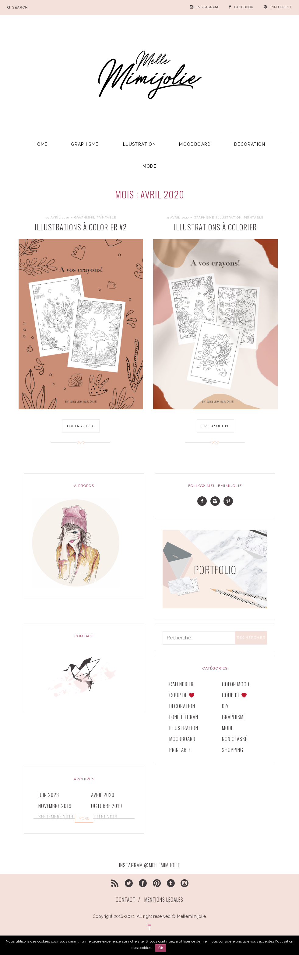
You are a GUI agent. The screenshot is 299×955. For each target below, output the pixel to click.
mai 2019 (100, 827)
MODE (149, 166)
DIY (225, 706)
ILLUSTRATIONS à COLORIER (215, 227)
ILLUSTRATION (138, 144)
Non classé (234, 739)
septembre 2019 (55, 816)
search (20, 7)
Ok (160, 948)
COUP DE (181, 695)
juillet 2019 (104, 816)
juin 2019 (48, 827)
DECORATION (250, 144)
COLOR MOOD (235, 684)
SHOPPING (232, 750)
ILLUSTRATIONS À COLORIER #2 (81, 227)
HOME (40, 144)
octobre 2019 (106, 806)
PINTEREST (281, 7)
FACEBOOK (244, 7)
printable (106, 217)
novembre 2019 (55, 806)
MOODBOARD (195, 144)
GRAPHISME (85, 144)
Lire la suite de (81, 426)
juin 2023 (48, 795)
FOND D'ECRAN (183, 717)
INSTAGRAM (207, 7)
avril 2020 (102, 795)
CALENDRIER (181, 684)
